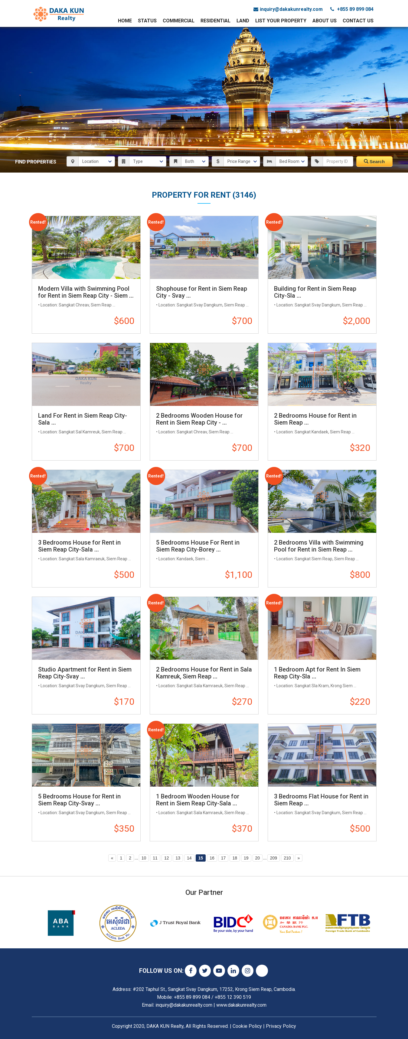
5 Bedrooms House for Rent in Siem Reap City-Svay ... (79, 800)
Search (374, 161)
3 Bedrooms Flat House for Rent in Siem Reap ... (321, 800)
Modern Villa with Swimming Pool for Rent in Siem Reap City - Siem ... (86, 292)
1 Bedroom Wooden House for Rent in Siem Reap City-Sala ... (197, 800)
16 (212, 858)
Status (147, 21)
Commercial (178, 21)
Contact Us (358, 21)
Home (125, 21)
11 (155, 858)
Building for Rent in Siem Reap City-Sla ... (315, 292)
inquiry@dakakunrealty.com (288, 9)
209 (273, 858)
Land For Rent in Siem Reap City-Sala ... (82, 419)
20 (257, 858)
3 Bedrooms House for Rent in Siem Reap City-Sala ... (79, 546)
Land (243, 21)
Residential (215, 21)
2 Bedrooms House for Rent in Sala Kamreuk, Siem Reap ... (204, 673)
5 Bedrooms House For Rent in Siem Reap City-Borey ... (198, 546)
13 (177, 858)
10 (144, 858)
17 (223, 858)
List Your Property (280, 21)
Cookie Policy (247, 1026)
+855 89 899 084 (352, 9)
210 (287, 858)
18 (234, 858)
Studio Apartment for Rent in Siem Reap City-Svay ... (85, 673)
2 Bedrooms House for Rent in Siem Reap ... (315, 419)
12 (166, 858)
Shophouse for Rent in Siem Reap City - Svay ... (201, 292)
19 (246, 858)
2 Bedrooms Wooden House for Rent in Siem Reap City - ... (199, 419)
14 (189, 858)
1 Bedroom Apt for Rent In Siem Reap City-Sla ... (317, 673)
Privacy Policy (281, 1026)
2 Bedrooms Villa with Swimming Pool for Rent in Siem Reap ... (319, 546)
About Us (324, 21)
